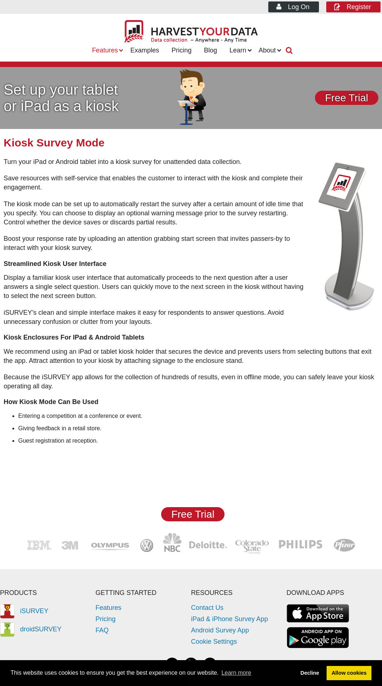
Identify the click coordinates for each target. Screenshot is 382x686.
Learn (238, 50)
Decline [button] (309, 673)
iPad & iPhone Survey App (229, 619)
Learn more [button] (236, 673)
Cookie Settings (214, 641)
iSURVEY (24, 611)
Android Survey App (220, 630)
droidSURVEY (31, 629)
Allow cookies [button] (349, 673)
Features (105, 50)
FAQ (102, 630)
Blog (210, 50)
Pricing (181, 50)
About (267, 50)
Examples (144, 50)
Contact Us (207, 607)
